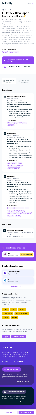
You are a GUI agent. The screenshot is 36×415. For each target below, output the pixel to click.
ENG (28, 3)
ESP (33, 3)
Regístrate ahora (24, 381)
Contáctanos (26, 402)
